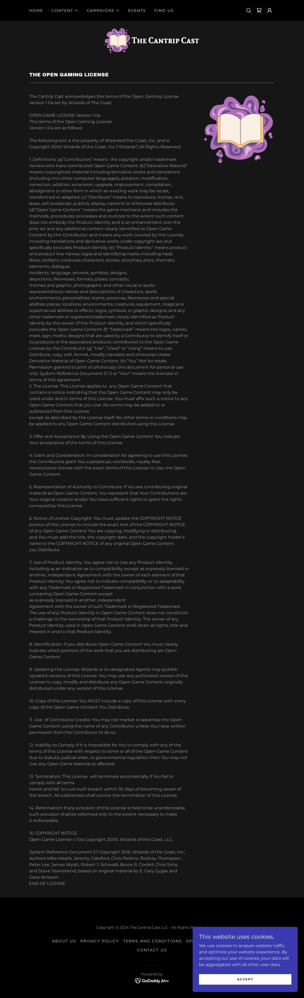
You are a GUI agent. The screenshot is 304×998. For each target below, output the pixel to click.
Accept (245, 990)
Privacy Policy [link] (99, 941)
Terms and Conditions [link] (152, 941)
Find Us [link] (164, 10)
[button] (64, 10)
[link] (259, 10)
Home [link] (36, 10)
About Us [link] (64, 941)
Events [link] (137, 10)
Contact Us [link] (152, 950)
